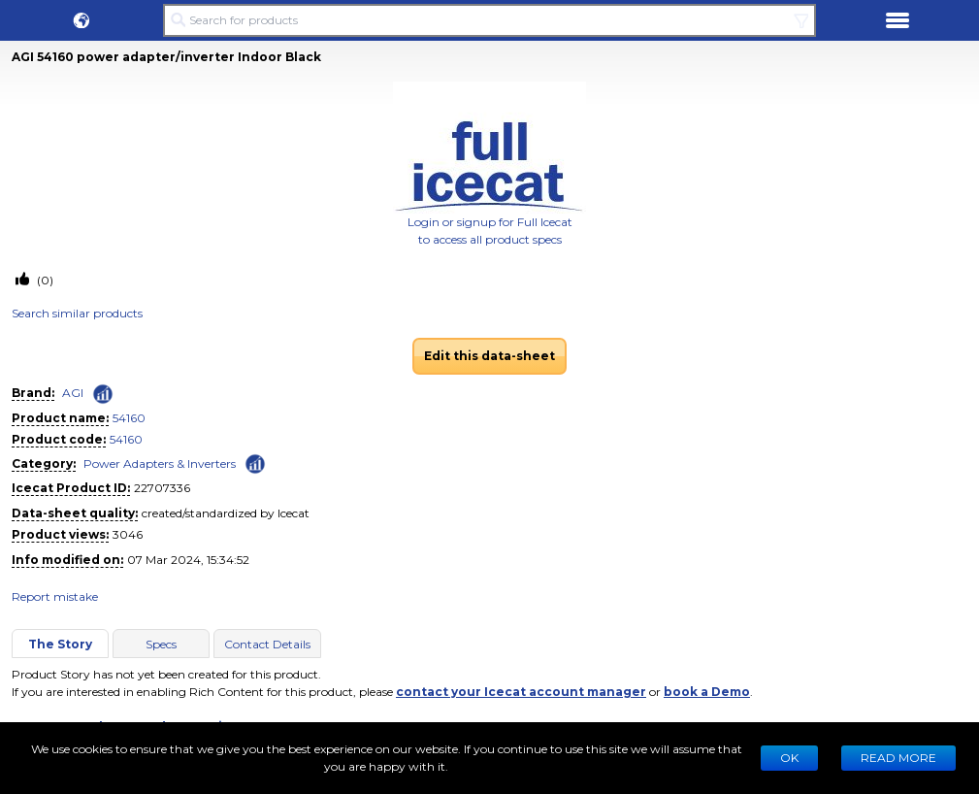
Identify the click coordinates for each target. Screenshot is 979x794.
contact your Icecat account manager (521, 691)
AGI (72, 392)
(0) (43, 280)
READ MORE (898, 757)
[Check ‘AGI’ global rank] (102, 394)
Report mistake (55, 596)
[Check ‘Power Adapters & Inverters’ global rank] (255, 462)
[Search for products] (489, 20)
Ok (789, 757)
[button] (81, 20)
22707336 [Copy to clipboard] (162, 487)
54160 (129, 418)
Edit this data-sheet (489, 355)
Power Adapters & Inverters (159, 463)
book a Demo (707, 691)
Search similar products (77, 313)
